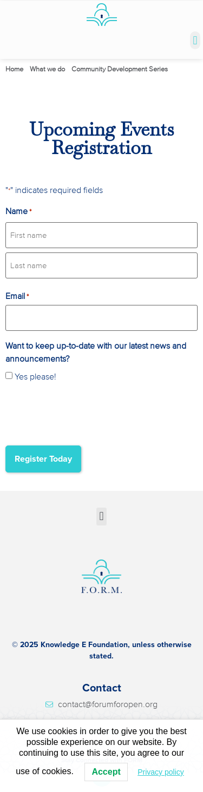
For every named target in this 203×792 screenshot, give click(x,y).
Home (14, 69)
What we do (47, 69)
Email (17, 296)
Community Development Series (119, 69)
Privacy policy (160, 772)
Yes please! (35, 376)
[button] (195, 40)
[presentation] (87, 412)
